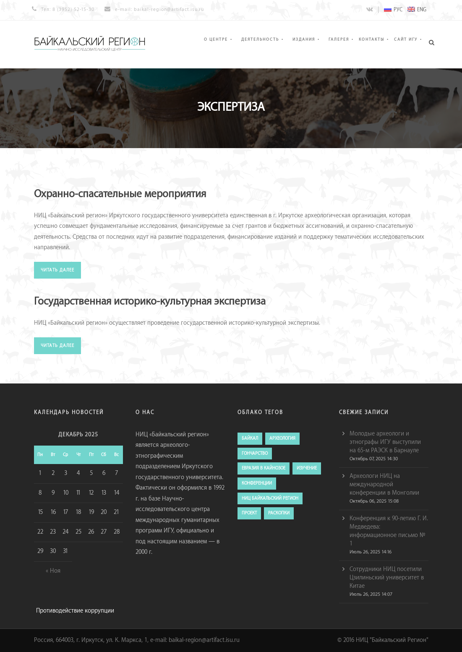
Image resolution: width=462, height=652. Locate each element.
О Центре (216, 39)
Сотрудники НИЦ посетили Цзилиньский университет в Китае (387, 577)
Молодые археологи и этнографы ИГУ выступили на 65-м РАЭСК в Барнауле (385, 442)
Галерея (339, 39)
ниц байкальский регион (270, 498)
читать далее (57, 270)
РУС (393, 10)
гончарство (255, 453)
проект (249, 513)
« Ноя (53, 571)
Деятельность (260, 39)
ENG (416, 10)
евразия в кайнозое (263, 468)
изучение (307, 468)
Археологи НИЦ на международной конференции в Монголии (384, 484)
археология (282, 438)
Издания (303, 39)
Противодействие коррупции (75, 611)
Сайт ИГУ (406, 39)
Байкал (250, 438)
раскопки (279, 513)
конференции (257, 483)
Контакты (371, 39)
